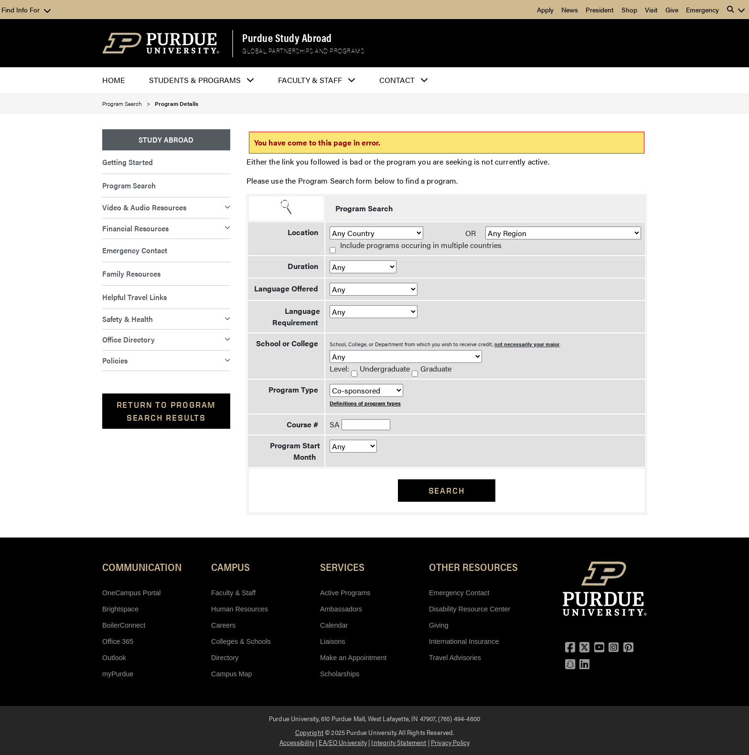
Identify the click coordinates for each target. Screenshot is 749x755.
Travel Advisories (455, 658)
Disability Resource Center (469, 609)
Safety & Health (127, 318)
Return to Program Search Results (166, 411)
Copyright (309, 732)
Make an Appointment (353, 658)
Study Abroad (166, 139)
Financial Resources (135, 228)
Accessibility (296, 742)
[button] (736, 9)
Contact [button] (397, 79)
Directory (225, 658)
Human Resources (239, 609)
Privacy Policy (450, 742)
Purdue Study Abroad (287, 37)
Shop (629, 9)
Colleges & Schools (241, 641)
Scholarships (339, 674)
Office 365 (117, 641)
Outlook (114, 658)
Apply (545, 9)
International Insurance (464, 641)
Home (113, 79)
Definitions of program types (365, 403)
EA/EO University (343, 742)
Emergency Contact (134, 250)
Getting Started (127, 161)
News (569, 9)
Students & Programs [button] (195, 79)
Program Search (122, 103)
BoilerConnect (123, 625)
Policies (115, 360)
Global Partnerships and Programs (303, 51)
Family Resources (131, 273)
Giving (439, 625)
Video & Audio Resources (144, 207)
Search (446, 491)
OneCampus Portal (131, 593)
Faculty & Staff (233, 593)
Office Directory (128, 339)
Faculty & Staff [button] (310, 79)
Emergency (702, 9)
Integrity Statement (398, 742)
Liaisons (332, 641)
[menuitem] (166, 140)
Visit (651, 9)
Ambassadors (341, 609)
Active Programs (345, 593)
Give (671, 9)
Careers (223, 625)
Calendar (334, 625)
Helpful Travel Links (134, 296)
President (600, 9)
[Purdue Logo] (160, 43)
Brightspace (120, 609)
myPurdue (118, 674)
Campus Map (231, 674)
